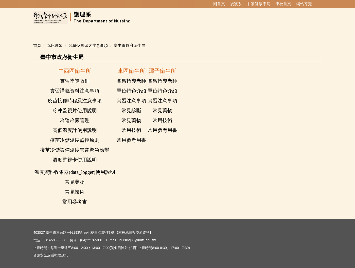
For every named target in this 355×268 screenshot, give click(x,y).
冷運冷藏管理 (74, 114)
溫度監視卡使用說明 (75, 154)
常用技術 (162, 114)
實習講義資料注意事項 (74, 85)
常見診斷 (131, 104)
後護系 (236, 4)
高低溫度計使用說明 (75, 124)
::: (206, 4)
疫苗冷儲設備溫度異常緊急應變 (74, 144)
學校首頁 (283, 4)
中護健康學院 (258, 4)
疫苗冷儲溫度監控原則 (74, 134)
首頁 (37, 39)
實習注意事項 (131, 94)
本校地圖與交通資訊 (133, 227)
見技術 (77, 186)
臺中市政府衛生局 (129, 39)
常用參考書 (74, 195)
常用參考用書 (162, 124)
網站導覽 (304, 4)
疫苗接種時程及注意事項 (75, 94)
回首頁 (219, 4)
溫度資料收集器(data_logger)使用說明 (74, 166)
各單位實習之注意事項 (88, 39)
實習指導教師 (74, 75)
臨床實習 (55, 39)
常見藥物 (162, 104)
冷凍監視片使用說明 (75, 104)
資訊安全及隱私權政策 (50, 249)
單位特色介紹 (131, 85)
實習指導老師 (131, 75)
